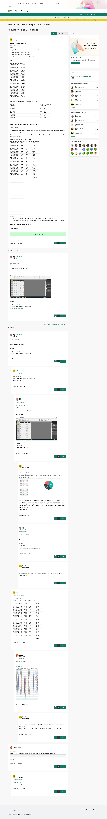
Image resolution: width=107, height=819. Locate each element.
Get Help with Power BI (35, 25)
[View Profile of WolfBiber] (26, 655)
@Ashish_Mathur (23, 573)
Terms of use (89, 809)
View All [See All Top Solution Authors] (73, 107)
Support (66, 10)
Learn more (10, 6)
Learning (60, 10)
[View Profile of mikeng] (14, 39)
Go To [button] (95, 14)
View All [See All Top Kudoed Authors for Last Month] (73, 136)
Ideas (43, 10)
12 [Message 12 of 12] (23, 579)
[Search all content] (82, 17)
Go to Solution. (39, 234)
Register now (97, 20)
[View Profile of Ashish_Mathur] (18, 256)
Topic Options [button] (62, 33)
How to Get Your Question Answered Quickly (81, 76)
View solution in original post (16, 308)
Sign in (86, 14)
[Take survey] (75, 63)
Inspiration (37, 10)
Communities (49, 10)
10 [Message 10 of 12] (23, 515)
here (27, 268)
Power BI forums (13, 25)
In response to (14, 260)
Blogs (55, 10)
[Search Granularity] (59, 17)
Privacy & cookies (81, 809)
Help (91, 14)
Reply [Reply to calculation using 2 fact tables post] (63, 243)
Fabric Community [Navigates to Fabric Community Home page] (22, 11)
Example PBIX (19, 666)
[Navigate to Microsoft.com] (12, 11)
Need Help (16, 239)
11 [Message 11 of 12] (23, 553)
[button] (54, 33)
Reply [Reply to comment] (63, 316)
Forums (31, 10)
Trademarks (95, 809)
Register (81, 14)
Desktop (47, 25)
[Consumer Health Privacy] (26, 814)
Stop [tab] (86, 66)
